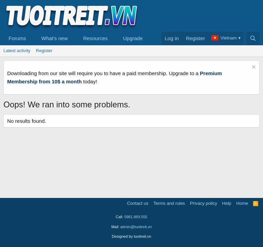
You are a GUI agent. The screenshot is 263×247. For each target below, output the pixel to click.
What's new (54, 38)
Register (44, 50)
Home (242, 203)
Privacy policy (203, 203)
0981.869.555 (135, 217)
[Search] (253, 38)
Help (226, 203)
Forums (17, 38)
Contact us (137, 203)
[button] (31, 38)
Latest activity (16, 50)
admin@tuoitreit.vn (136, 227)
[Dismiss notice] (253, 67)
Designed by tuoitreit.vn (131, 236)
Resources (95, 38)
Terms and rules (169, 203)
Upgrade (133, 38)
